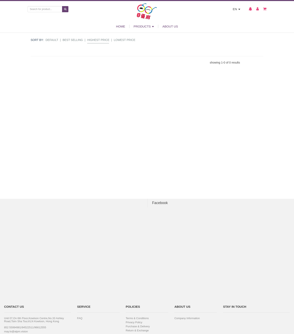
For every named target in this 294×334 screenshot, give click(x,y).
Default (52, 40)
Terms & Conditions (137, 318)
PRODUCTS (144, 26)
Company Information (187, 318)
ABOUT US (170, 26)
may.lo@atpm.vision (16, 331)
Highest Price (98, 40)
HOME (120, 26)
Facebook (160, 203)
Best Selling (72, 40)
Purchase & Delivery (138, 326)
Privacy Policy (134, 322)
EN (236, 9)
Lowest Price (124, 40)
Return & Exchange (137, 330)
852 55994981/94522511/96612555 (25, 327)
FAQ (79, 318)
